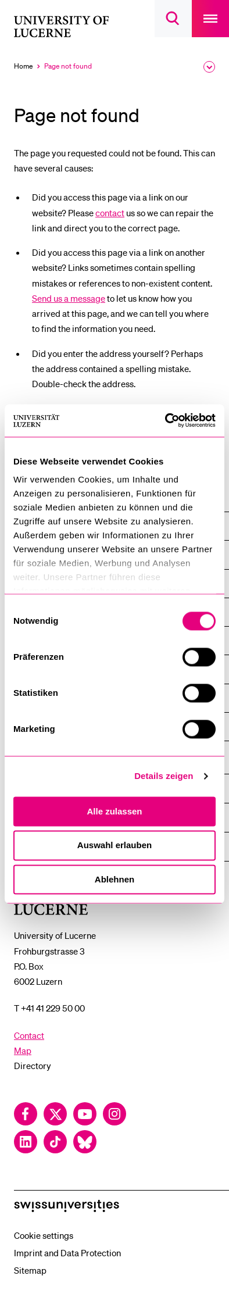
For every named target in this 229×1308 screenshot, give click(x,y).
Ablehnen (114, 879)
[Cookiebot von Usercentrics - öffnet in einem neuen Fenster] (165, 420)
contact (109, 213)
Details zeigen (163, 776)
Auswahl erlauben (114, 845)
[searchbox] (173, 18)
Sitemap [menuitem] (30, 1270)
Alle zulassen (114, 811)
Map (22, 1050)
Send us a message (68, 298)
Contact (29, 1035)
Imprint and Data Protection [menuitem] (67, 1253)
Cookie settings (43, 1235)
